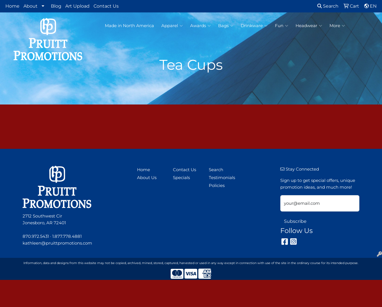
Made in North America (129, 25)
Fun (281, 25)
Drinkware (254, 25)
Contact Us (106, 6)
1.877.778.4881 (67, 236)
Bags (225, 25)
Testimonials (222, 177)
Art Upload (77, 6)
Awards (200, 25)
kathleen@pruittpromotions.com (57, 243)
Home (12, 6)
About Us (147, 177)
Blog (56, 6)
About (30, 6)
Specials (181, 177)
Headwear (309, 25)
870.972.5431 (36, 236)
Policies (217, 185)
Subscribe (295, 221)
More (337, 25)
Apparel (172, 25)
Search (327, 6)
